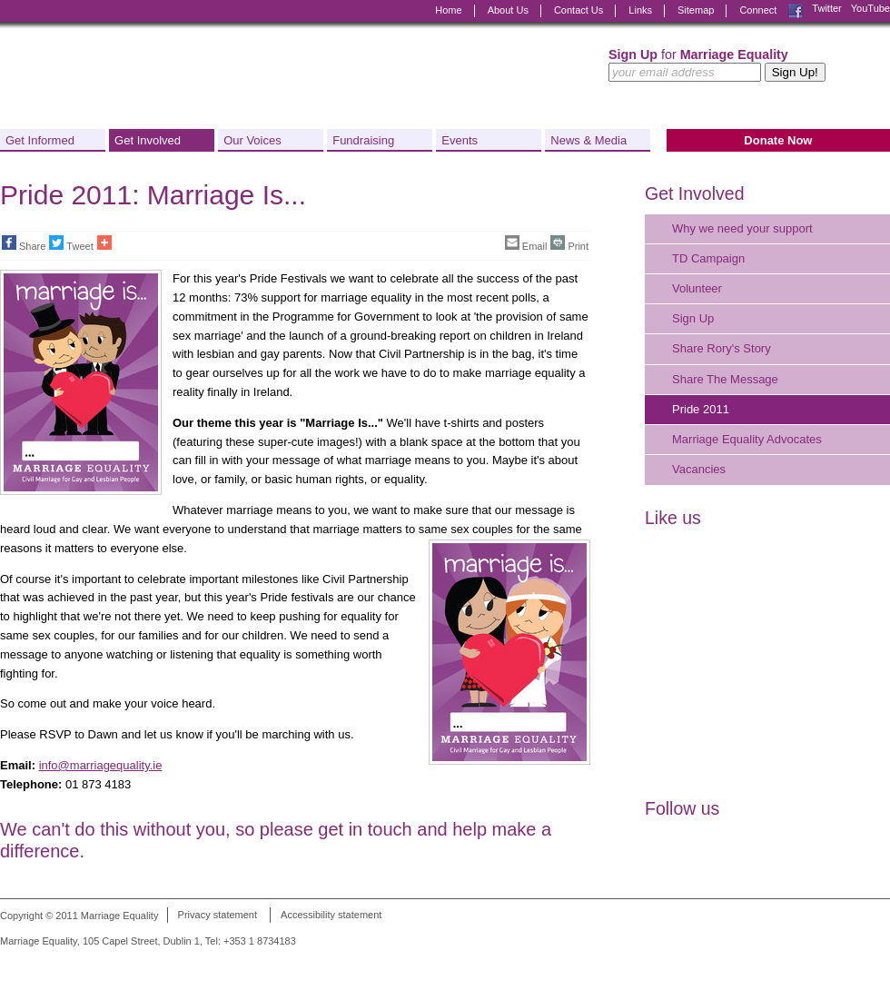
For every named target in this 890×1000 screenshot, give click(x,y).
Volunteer (697, 288)
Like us (673, 518)
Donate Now (778, 140)
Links (640, 10)
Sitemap (695, 10)
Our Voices (252, 140)
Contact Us (578, 10)
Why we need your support (742, 228)
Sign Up (693, 318)
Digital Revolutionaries (848, 965)
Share (23, 243)
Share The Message (725, 379)
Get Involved (147, 140)
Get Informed (39, 140)
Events (459, 140)
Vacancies (699, 469)
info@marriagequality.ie (101, 765)
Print (569, 243)
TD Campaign (708, 258)
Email (526, 243)
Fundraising (363, 140)
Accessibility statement (331, 915)
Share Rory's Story (721, 348)
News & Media (588, 140)
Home (448, 10)
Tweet (71, 243)
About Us (508, 10)
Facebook (795, 11)
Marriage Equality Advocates (747, 439)
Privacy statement (217, 915)
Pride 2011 (700, 409)
